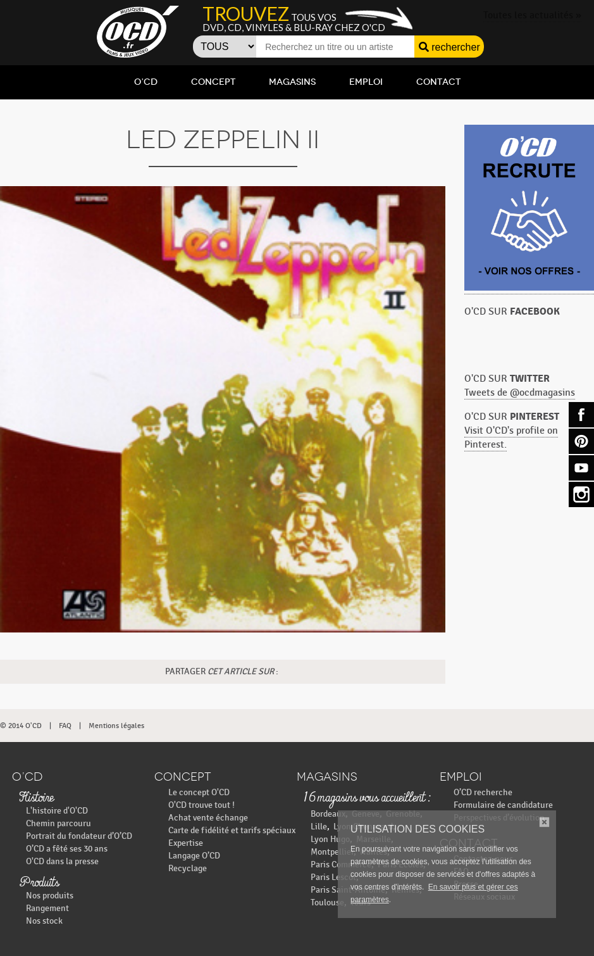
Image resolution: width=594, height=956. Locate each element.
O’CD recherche (483, 792)
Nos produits (49, 895)
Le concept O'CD (199, 792)
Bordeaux (328, 813)
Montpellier (332, 851)
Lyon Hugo (330, 839)
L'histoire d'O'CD (57, 810)
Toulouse (327, 902)
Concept (213, 82)
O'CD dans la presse (62, 861)
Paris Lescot (333, 877)
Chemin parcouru (58, 823)
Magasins (292, 82)
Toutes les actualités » (532, 15)
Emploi (366, 82)
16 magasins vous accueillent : (366, 798)
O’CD (146, 82)
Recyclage (187, 868)
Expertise (185, 843)
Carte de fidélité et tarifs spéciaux (231, 830)
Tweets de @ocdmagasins (519, 393)
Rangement (47, 908)
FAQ (65, 725)
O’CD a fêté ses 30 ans (67, 848)
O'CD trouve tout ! (201, 805)
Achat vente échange (208, 817)
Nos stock (44, 920)
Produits (38, 883)
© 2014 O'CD (21, 725)
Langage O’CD (194, 855)
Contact (438, 82)
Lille (319, 826)
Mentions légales (116, 725)
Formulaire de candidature (503, 805)
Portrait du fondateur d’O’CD (79, 836)
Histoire (36, 798)
